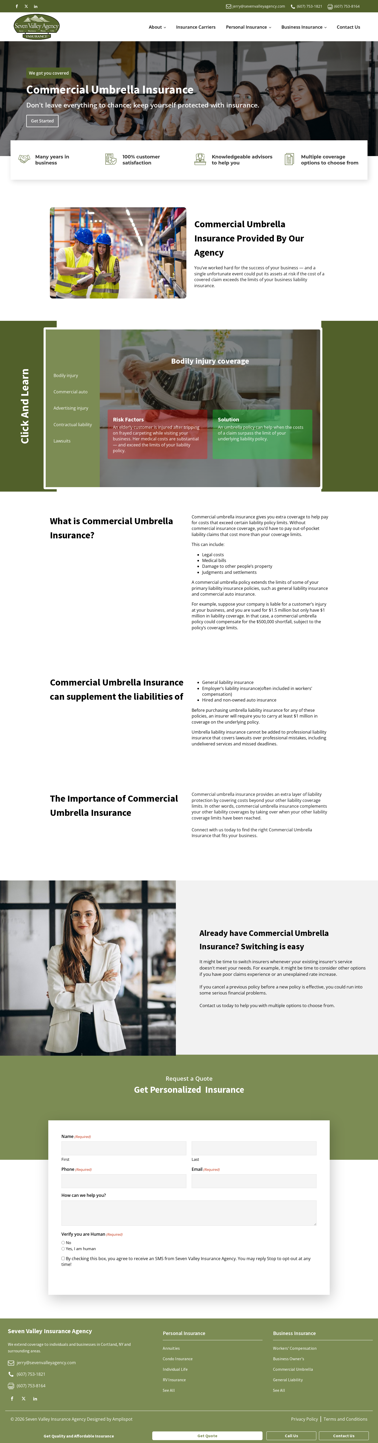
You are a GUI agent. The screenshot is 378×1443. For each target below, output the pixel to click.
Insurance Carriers (196, 27)
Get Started (42, 121)
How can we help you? (83, 1195)
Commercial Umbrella (293, 1369)
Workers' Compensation (295, 1348)
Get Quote (207, 1435)
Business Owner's (288, 1358)
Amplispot (122, 1419)
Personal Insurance (246, 27)
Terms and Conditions (346, 1419)
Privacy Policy (304, 1419)
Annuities (171, 1348)
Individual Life (175, 1369)
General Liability (288, 1379)
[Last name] (254, 1148)
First (65, 1159)
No (68, 1242)
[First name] (123, 1148)
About (155, 27)
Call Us (291, 1435)
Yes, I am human (81, 1248)
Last (195, 1159)
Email (205, 1169)
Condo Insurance (178, 1358)
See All (169, 1390)
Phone (76, 1169)
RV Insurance (174, 1379)
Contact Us (348, 27)
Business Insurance (302, 27)
